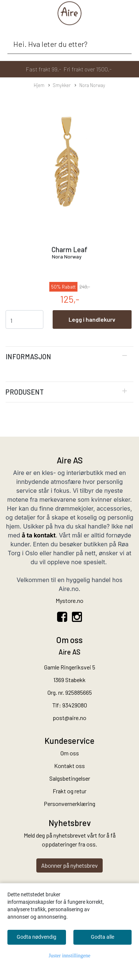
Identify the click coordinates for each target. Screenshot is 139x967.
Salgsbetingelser (69, 778)
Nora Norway (90, 85)
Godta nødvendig (36, 937)
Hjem (39, 85)
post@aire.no (69, 717)
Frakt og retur (69, 790)
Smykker (59, 85)
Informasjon (28, 357)
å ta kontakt (39, 535)
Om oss (69, 752)
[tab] (69, 357)
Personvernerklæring (69, 803)
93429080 (74, 705)
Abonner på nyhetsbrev (69, 865)
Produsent (25, 392)
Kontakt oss (69, 765)
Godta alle (102, 937)
